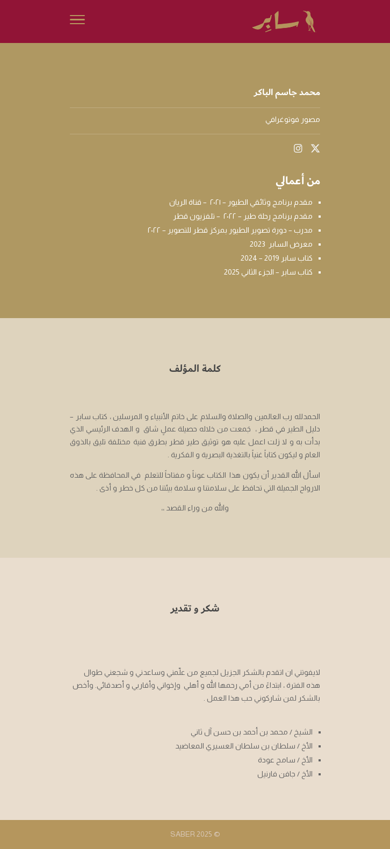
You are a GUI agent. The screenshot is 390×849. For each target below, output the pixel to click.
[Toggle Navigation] (77, 21)
